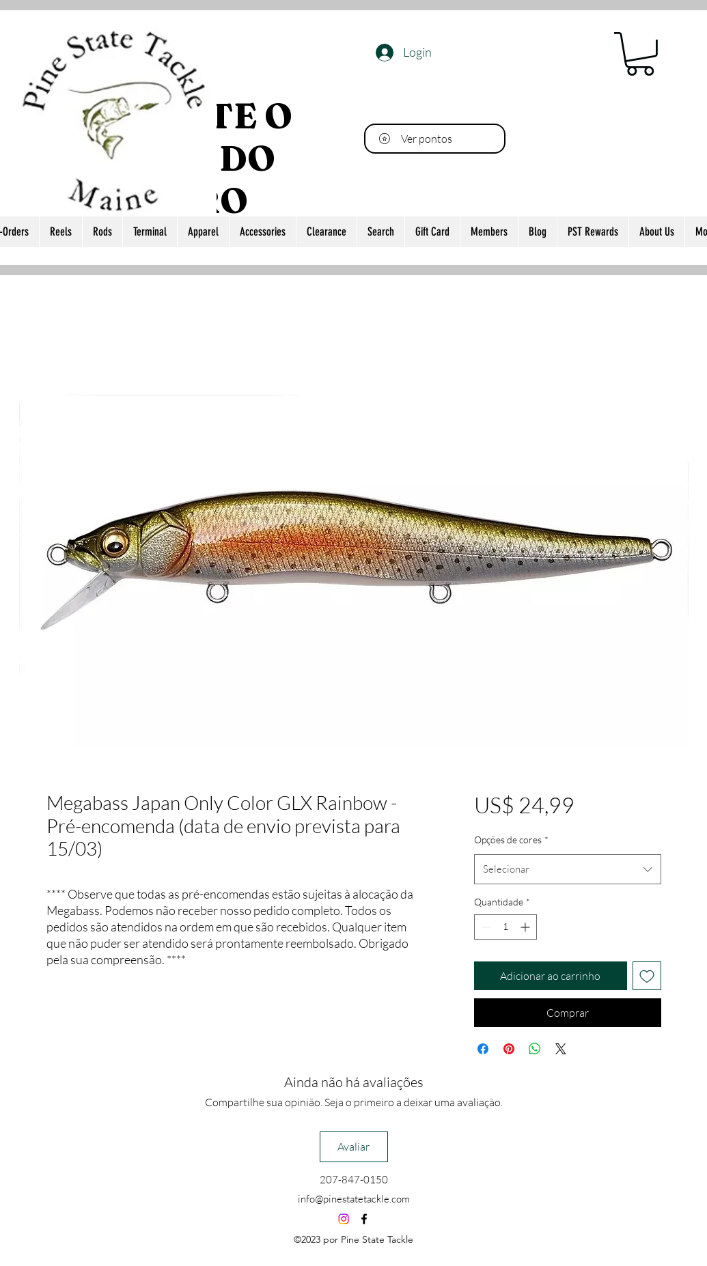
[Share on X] (561, 1049)
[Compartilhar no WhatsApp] (535, 1049)
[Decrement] (484, 927)
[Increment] (526, 927)
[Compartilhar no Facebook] (483, 1049)
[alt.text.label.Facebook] (364, 1219)
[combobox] (567, 869)
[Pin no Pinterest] (509, 1049)
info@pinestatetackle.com (354, 1198)
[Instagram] (343, 1219)
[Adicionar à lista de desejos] (647, 975)
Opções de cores (511, 839)
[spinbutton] (505, 927)
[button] (640, 54)
